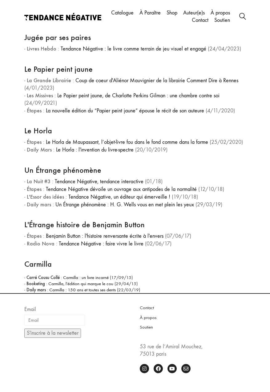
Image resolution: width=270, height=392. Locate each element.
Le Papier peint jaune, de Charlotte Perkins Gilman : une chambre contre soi (138, 95)
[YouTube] (172, 368)
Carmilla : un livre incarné (86, 277)
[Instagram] (144, 368)
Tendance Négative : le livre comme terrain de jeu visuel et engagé (133, 49)
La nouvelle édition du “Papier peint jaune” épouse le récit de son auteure (125, 110)
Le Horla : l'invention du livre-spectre (95, 150)
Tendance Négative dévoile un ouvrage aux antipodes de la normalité (121, 189)
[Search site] (242, 17)
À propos (148, 317)
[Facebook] (158, 368)
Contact (147, 307)
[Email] (186, 368)
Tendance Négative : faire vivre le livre (101, 243)
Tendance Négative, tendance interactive (99, 181)
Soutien (146, 327)
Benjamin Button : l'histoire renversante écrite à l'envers (104, 236)
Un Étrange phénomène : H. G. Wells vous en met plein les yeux (124, 204)
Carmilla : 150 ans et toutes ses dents (82, 290)
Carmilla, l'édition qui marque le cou (80, 283)
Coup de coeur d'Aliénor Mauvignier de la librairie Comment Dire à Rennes (156, 80)
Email (30, 309)
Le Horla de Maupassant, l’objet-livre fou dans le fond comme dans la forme (127, 142)
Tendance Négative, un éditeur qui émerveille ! (119, 197)
